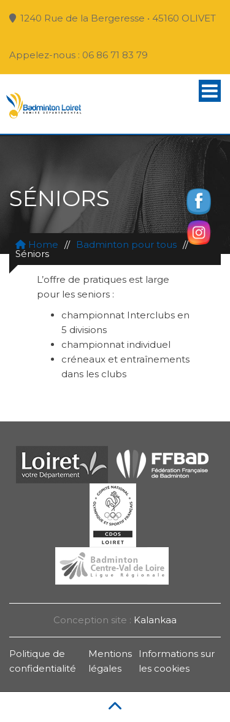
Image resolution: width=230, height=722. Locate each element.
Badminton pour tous (126, 244)
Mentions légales (110, 661)
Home (36, 244)
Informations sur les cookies (177, 661)
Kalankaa (155, 620)
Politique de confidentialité (42, 661)
